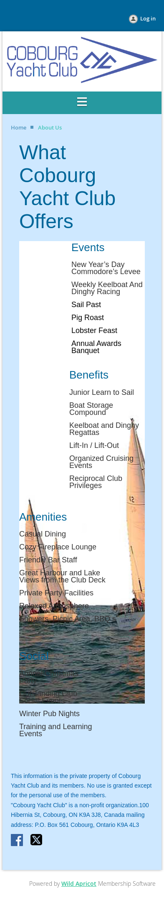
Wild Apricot (78, 883)
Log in (148, 18)
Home (18, 127)
